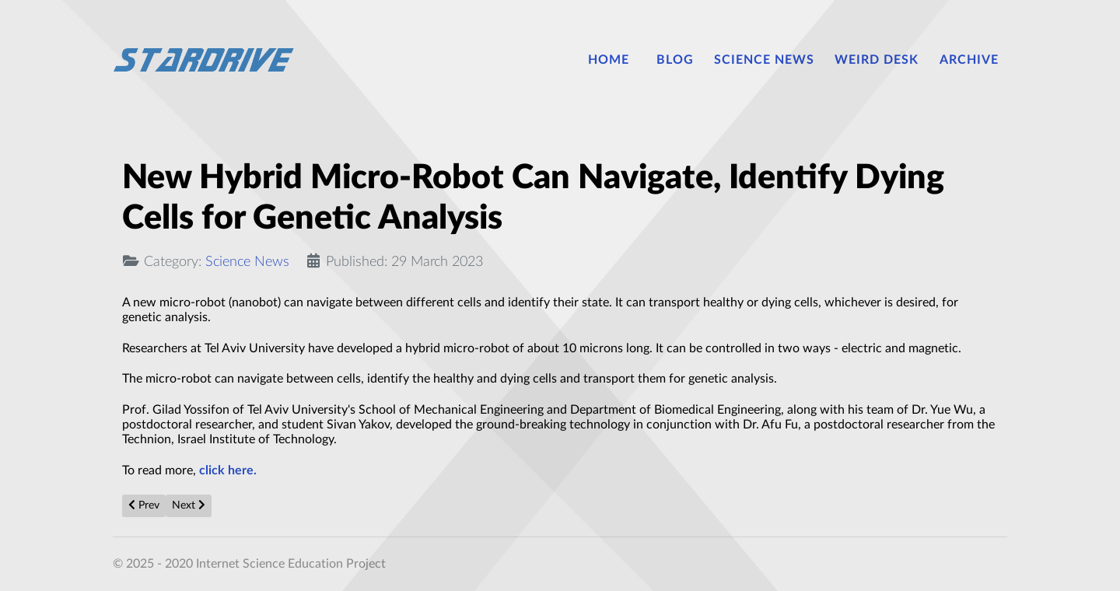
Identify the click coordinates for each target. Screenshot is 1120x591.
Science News (247, 261)
